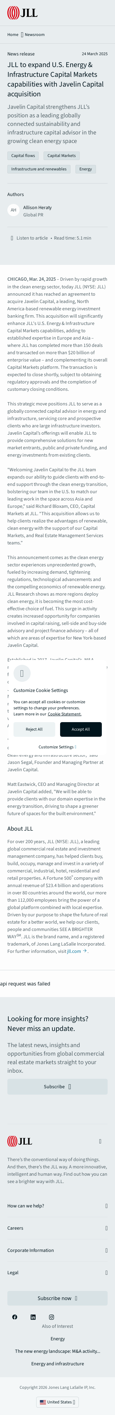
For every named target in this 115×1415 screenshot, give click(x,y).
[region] (58, 707)
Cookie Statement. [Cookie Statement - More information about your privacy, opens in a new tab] (65, 714)
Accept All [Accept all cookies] (81, 729)
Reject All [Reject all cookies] (34, 729)
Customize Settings (57, 747)
